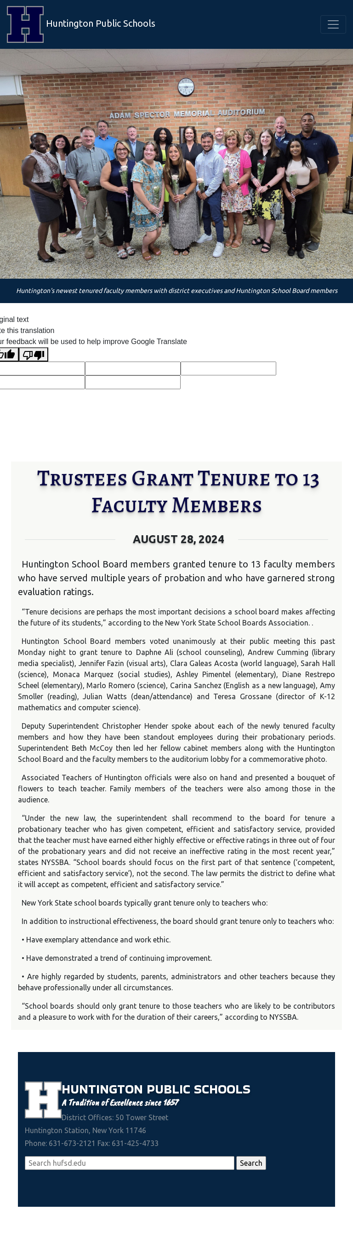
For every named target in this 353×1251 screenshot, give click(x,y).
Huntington (104, 1089)
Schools (222, 1089)
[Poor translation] (33, 354)
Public (170, 1089)
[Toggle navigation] (333, 24)
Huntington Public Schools (81, 24)
